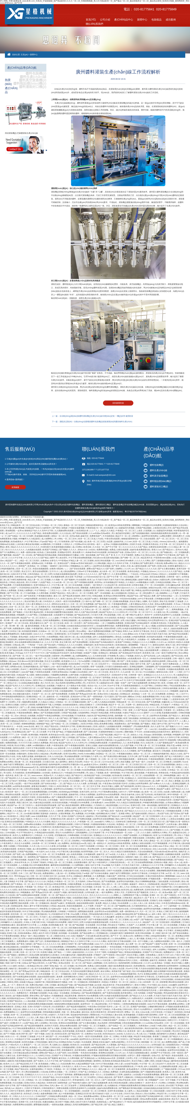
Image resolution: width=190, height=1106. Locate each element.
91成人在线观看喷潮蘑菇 (83, 1009)
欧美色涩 (21, 604)
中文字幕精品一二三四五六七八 (48, 590)
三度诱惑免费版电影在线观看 (133, 1004)
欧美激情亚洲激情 (30, 631)
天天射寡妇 (134, 563)
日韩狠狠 (7, 645)
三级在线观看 (163, 881)
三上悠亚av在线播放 (176, 819)
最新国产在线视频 (95, 1031)
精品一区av (174, 862)
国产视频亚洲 (42, 857)
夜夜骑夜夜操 (157, 618)
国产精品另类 (97, 1104)
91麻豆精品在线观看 (42, 802)
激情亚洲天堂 (164, 805)
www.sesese (37, 775)
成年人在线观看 (151, 1066)
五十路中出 (45, 588)
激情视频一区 (121, 716)
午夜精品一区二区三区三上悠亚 (129, 531)
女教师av (45, 561)
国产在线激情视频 (163, 667)
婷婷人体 (148, 857)
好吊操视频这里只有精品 (114, 582)
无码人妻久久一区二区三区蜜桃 (80, 593)
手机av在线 (42, 1058)
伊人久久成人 (167, 816)
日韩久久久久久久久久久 (23, 1096)
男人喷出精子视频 (107, 680)
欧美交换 (88, 547)
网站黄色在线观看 (13, 794)
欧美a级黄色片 (17, 541)
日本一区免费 (21, 735)
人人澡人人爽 (33, 1017)
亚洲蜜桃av (70, 650)
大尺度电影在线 (146, 1058)
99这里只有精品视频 (100, 713)
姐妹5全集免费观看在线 (140, 550)
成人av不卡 (10, 533)
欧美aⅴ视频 (168, 892)
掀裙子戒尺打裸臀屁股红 (14, 764)
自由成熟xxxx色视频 (165, 718)
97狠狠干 (98, 955)
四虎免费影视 (139, 966)
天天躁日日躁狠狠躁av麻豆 (116, 667)
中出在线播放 (149, 672)
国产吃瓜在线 (177, 656)
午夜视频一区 (50, 563)
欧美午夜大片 (152, 1083)
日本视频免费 (90, 854)
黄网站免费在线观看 (109, 650)
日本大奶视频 (140, 993)
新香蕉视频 (157, 735)
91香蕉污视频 (47, 952)
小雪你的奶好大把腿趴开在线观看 (27, 691)
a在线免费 (132, 658)
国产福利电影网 (127, 786)
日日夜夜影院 (167, 835)
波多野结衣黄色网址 (150, 536)
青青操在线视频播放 (133, 952)
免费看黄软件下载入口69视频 (49, 705)
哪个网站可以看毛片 (135, 615)
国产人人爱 (151, 609)
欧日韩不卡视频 (109, 661)
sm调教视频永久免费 (145, 582)
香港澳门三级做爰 (176, 601)
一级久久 (166, 628)
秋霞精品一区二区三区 (106, 754)
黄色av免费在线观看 (164, 604)
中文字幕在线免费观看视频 (80, 558)
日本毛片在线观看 (114, 1001)
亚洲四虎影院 (6, 977)
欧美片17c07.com (166, 955)
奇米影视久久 (13, 816)
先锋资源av (20, 577)
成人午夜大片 (93, 830)
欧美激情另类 (160, 794)
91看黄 (72, 694)
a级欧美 (10, 1061)
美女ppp (147, 735)
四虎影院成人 (103, 1102)
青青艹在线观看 (97, 667)
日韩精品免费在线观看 (98, 743)
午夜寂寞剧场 (174, 623)
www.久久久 (39, 634)
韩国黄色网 (12, 639)
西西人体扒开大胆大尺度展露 (45, 933)
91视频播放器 (13, 680)
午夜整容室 (72, 911)
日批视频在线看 (46, 615)
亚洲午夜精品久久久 (42, 585)
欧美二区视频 (167, 683)
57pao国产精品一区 (48, 541)
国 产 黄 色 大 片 (113, 555)
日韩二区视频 (65, 830)
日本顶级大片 (40, 677)
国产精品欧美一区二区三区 (141, 1039)
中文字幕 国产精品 (56, 732)
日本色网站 (53, 792)
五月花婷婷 (81, 881)
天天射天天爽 (97, 615)
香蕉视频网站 (82, 832)
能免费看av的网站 (74, 683)
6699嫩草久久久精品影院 (29, 539)
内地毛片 (22, 1017)
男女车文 (101, 1001)
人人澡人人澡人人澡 (139, 903)
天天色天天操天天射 (131, 865)
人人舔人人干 (76, 729)
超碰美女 (90, 816)
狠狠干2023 (73, 922)
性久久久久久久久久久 (15, 550)
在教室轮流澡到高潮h (158, 547)
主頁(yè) (24, 54)
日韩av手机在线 (94, 881)
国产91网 (8, 628)
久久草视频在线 (145, 835)
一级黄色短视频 (57, 1104)
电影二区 (138, 857)
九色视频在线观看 (34, 550)
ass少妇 (154, 729)
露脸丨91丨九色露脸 (22, 1031)
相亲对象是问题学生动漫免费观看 (54, 767)
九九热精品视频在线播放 (29, 683)
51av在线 (98, 1034)
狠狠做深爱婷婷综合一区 (97, 525)
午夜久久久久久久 (41, 819)
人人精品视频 (30, 1001)
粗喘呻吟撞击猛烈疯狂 (28, 639)
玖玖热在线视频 (61, 794)
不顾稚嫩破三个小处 (176, 949)
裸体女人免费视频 (9, 590)
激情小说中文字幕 (93, 865)
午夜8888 (32, 710)
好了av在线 (64, 781)
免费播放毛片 (169, 952)
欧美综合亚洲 (125, 585)
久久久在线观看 (74, 748)
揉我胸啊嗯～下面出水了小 (140, 645)
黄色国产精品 (49, 1077)
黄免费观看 (10, 531)
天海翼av (183, 925)
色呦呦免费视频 (73, 609)
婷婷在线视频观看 (34, 838)
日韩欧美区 (128, 898)
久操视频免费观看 (142, 618)
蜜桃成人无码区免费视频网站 (47, 620)
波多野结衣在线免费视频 (134, 767)
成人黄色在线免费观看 (108, 928)
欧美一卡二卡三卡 (54, 868)
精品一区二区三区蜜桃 (119, 919)
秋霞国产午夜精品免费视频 (48, 716)
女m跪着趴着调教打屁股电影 (36, 813)
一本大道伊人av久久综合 (103, 688)
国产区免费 (144, 756)
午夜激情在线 (13, 751)
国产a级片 (4, 1023)
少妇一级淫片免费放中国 (166, 653)
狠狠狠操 (171, 1058)
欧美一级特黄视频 (112, 773)
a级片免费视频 (78, 647)
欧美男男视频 (87, 852)
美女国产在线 (163, 813)
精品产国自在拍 (52, 726)
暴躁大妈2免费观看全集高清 (109, 827)
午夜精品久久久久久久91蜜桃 (70, 645)
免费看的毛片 (27, 835)
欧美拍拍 (179, 1012)
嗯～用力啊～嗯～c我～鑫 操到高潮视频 (17, 620)
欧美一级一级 (66, 925)
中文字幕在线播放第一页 (116, 832)
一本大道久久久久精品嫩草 (103, 917)
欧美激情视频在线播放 (61, 547)
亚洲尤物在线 (121, 645)
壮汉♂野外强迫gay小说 (19, 876)
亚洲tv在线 (162, 566)
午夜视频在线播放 (45, 596)
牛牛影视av (63, 561)
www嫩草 (173, 985)
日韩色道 (38, 835)
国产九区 (39, 941)
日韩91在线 (84, 857)
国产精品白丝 (114, 816)
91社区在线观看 (63, 1077)
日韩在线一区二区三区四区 (52, 860)
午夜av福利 (29, 949)
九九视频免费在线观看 (64, 531)
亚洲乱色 (135, 887)
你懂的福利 (89, 645)
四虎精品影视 (154, 884)
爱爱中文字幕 (32, 1091)
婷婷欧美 (163, 960)
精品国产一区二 (12, 561)
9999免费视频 (170, 775)
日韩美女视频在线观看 (150, 1069)
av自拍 (92, 550)
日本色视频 (106, 775)
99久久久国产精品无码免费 (86, 612)
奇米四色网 (67, 1001)
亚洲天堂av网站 (70, 754)
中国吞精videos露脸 (162, 558)
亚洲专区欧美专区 (153, 890)
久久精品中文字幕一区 (178, 1094)
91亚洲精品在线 (154, 688)
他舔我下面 (40, 982)
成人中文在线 (38, 884)
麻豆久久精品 (91, 968)
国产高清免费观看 (80, 642)
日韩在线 (88, 688)
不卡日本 (138, 732)
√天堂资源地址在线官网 (28, 588)
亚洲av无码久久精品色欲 (108, 694)
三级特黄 (60, 811)
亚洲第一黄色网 (83, 1047)
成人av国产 (135, 919)
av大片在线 (145, 887)
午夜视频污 (163, 680)
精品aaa (29, 577)
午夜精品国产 (160, 824)
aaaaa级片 (99, 822)
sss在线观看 (126, 816)
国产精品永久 (168, 550)
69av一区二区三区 (180, 582)
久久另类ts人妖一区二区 (91, 609)
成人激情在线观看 (139, 566)
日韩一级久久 (177, 941)
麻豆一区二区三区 (30, 737)
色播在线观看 (26, 634)
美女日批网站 (150, 1094)
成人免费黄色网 (137, 890)
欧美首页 (66, 958)
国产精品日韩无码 (42, 577)
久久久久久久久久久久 (132, 922)
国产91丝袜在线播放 (100, 873)
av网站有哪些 (166, 536)
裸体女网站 (35, 996)
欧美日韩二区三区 (46, 1009)
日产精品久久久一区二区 (138, 716)
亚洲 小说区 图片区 (49, 781)
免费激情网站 (48, 873)
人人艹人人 (95, 531)
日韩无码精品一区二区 (37, 574)
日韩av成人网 (19, 645)
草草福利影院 (78, 1080)
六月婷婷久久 (99, 805)
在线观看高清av (173, 1045)
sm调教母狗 (45, 544)
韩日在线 (31, 609)
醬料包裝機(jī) (36, 73)
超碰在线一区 (53, 696)
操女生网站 (106, 971)
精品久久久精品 (108, 531)
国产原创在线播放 (181, 933)
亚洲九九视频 (91, 745)
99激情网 (43, 735)
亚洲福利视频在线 (31, 667)
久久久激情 (146, 832)
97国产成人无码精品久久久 (90, 1072)
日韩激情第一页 (45, 740)
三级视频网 (149, 667)
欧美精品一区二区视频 (37, 566)
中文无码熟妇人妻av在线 (112, 1015)
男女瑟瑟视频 (110, 615)
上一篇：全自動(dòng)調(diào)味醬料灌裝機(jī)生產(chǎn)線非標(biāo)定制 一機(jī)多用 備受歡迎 (92, 416)
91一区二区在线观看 (105, 528)
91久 (143, 743)
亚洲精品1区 (125, 694)
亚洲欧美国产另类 (131, 871)
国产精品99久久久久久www (17, 778)
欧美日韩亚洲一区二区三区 (68, 786)
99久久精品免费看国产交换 (83, 1064)
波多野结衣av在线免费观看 (108, 794)
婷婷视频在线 (41, 756)
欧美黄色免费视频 (37, 868)
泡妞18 (90, 716)
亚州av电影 (75, 536)
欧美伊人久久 (54, 599)
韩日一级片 (162, 778)
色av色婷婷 (60, 683)
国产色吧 (152, 566)
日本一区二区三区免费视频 (82, 604)
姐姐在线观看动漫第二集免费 (89, 903)
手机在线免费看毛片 (137, 930)
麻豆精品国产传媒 (58, 778)
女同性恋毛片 (105, 675)
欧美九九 (139, 656)
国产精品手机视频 (131, 800)
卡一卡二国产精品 (101, 811)
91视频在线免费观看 (176, 669)
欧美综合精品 (134, 571)
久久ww (128, 541)
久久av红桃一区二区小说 (63, 582)
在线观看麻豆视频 (80, 898)
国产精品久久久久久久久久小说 (65, 707)
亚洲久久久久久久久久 (88, 574)
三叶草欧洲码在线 (175, 631)
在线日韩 (150, 743)
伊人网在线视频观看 (30, 1072)
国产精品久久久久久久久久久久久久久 (72, 895)
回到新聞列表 (118, 403)
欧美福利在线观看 (155, 637)
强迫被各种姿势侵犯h (74, 680)
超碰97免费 (143, 580)
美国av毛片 (49, 775)
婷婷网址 (136, 536)
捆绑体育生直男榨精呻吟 (10, 898)
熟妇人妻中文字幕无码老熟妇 (36, 906)
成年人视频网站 (123, 647)
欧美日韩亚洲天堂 (99, 1012)
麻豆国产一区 (52, 1036)
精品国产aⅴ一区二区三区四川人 (34, 618)
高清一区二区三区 (24, 569)
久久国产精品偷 (44, 688)
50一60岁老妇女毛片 (125, 729)
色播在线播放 (48, 1102)
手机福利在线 (34, 781)
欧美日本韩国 (87, 724)
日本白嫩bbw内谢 (173, 585)
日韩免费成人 (152, 955)
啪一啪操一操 (26, 919)
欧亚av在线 (182, 1001)
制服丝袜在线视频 (17, 658)
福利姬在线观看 (156, 710)
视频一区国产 (121, 683)
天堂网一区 (131, 705)
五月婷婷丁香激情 (38, 862)
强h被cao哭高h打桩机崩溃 (82, 563)
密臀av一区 (130, 1012)
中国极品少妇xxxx (148, 571)
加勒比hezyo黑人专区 (158, 588)
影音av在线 (183, 1096)
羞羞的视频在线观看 (131, 669)
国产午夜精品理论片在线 (27, 1085)
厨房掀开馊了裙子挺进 (121, 971)
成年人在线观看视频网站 (103, 637)
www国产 (4, 800)
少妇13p (20, 740)
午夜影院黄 (65, 696)
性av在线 (34, 830)
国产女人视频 (87, 781)
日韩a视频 (166, 751)
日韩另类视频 (102, 705)
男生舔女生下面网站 (117, 925)
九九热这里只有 (111, 585)
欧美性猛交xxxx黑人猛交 (178, 588)
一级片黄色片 (97, 585)
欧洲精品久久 (131, 778)
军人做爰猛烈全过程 (105, 683)
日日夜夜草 (49, 841)
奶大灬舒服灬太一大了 (158, 906)
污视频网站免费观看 (115, 623)
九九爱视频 (105, 830)
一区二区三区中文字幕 (91, 786)
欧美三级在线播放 (131, 718)
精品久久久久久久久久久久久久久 (25, 547)
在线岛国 (15, 767)
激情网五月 (16, 797)
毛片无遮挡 (154, 601)
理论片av (67, 879)
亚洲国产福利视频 (138, 1007)
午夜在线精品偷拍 (158, 1020)
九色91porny (5, 732)
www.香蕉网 (110, 802)
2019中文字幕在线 (39, 729)
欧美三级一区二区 (23, 775)
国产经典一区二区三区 (13, 596)
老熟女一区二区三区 (60, 536)
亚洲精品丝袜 (137, 963)
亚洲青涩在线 (57, 871)
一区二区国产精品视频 (77, 721)
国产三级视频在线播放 (161, 561)
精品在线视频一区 (144, 1091)
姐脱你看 (62, 748)
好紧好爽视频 (19, 528)
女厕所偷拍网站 (37, 1069)
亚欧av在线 (172, 661)
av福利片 (57, 1001)
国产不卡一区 (116, 936)
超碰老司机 (119, 541)
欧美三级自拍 (67, 599)
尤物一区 (66, 1012)
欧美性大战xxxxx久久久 (124, 588)
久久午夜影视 (45, 1091)
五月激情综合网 (162, 977)
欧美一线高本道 (7, 775)
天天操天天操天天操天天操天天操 (109, 580)
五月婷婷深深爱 (100, 656)
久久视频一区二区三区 (48, 830)
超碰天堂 (85, 536)
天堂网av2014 (80, 544)
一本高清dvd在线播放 (127, 599)
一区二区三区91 (70, 539)
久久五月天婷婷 (24, 990)
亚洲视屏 (121, 1058)
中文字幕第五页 (154, 628)
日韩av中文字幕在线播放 (88, 571)
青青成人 (73, 857)
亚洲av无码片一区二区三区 (136, 552)
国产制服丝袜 (106, 1066)
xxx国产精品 (28, 1023)
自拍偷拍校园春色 (70, 705)
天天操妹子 (166, 705)
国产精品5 (87, 963)
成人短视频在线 (85, 620)
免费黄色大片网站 (160, 832)
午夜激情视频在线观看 (173, 637)
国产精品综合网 (96, 628)
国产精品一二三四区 (63, 952)
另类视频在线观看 (174, 811)
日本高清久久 (49, 601)
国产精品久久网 (29, 1050)
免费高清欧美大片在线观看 (101, 588)
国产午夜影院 (170, 895)
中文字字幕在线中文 (25, 832)
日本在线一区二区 (101, 887)
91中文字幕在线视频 (31, 911)
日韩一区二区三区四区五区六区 (133, 764)
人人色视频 (23, 865)
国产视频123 (171, 822)
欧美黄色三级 (149, 653)
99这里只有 (162, 1094)
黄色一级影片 (94, 1066)
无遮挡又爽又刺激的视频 (50, 958)
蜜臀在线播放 (86, 805)
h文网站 (162, 1083)
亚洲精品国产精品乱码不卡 (11, 599)
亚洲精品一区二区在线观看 (20, 960)
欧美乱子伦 (5, 525)
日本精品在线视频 (163, 582)
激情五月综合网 (75, 762)
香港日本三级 (50, 628)
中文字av (47, 650)
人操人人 (132, 938)
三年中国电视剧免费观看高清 (12, 696)
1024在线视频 (67, 716)
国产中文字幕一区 (113, 547)
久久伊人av (129, 569)
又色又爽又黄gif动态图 (34, 612)
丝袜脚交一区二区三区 (109, 764)
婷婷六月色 (86, 596)
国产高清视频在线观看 (50, 713)
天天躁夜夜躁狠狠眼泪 (22, 585)
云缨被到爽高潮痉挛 (156, 1007)
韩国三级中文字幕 (138, 664)
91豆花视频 (129, 577)
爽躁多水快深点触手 (101, 1042)
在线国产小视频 (90, 653)
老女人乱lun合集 (141, 691)
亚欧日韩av (44, 1085)
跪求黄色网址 (127, 993)
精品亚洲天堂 (147, 558)
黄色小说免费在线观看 (129, 849)
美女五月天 (26, 571)
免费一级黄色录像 (28, 552)
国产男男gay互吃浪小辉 (86, 694)
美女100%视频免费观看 (39, 865)
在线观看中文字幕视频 (178, 574)
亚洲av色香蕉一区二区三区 (143, 647)
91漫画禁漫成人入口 (89, 675)
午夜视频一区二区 (86, 822)
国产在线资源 (30, 596)
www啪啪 (176, 667)
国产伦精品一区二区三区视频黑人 (65, 724)
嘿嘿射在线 (95, 1015)
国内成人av (35, 827)
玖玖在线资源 (110, 618)
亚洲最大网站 (125, 813)
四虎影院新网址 (43, 871)
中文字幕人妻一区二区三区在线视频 (67, 585)
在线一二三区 (134, 832)
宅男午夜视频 (134, 792)
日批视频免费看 (66, 691)
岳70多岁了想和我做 (102, 677)
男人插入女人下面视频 (146, 1034)
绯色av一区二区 (45, 887)
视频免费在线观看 (30, 702)
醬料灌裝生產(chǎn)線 (158, 89)
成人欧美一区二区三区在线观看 (113, 571)
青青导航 (122, 876)
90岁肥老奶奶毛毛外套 (93, 979)
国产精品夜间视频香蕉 (92, 993)
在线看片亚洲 (32, 658)
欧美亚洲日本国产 (80, 919)
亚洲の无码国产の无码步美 (73, 816)
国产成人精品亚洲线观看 (68, 805)
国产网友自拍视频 (19, 860)
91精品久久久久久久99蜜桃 (144, 642)
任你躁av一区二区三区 (48, 631)
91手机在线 (87, 1020)
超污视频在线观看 (99, 947)
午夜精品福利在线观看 (179, 773)
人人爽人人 (184, 721)
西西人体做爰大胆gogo (24, 982)
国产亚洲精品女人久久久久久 (77, 710)
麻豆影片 (156, 751)
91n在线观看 (123, 903)
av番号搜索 (74, 675)
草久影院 (7, 773)
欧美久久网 (62, 1017)
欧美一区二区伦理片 (74, 623)
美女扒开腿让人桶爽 (138, 601)
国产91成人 (78, 599)
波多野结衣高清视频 (102, 566)
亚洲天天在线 (136, 544)
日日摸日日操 (49, 762)
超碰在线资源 (78, 952)
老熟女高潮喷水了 (87, 705)
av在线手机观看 (157, 756)
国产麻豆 (56, 740)
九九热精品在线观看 (106, 702)
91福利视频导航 (50, 669)
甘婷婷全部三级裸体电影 (126, 822)
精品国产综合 (133, 596)
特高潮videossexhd (91, 669)
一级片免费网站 (107, 892)
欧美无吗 (125, 890)
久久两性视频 (43, 593)
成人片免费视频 (98, 710)
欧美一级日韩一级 (140, 1080)
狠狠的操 (15, 928)
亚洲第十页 (90, 1099)
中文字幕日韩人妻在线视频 (80, 618)
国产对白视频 (77, 541)
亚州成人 (164, 898)
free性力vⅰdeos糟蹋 (86, 754)
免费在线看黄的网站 (144, 797)
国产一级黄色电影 (95, 696)
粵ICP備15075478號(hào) (135, 511)
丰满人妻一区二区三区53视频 (53, 626)
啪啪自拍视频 (48, 988)
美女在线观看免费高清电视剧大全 (29, 642)
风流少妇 (17, 1009)
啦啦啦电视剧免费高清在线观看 (164, 533)
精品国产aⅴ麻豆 (91, 599)
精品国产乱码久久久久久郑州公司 (113, 612)
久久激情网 (141, 925)
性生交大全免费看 (158, 631)
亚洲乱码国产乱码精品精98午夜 (84, 607)
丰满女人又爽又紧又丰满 (167, 911)
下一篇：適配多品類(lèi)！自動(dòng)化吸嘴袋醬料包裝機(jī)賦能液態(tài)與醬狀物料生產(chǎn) (92, 422)
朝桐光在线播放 (42, 675)
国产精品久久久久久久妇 (146, 569)
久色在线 (44, 1072)
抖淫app (19, 653)
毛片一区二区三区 (148, 911)
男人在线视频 (172, 612)
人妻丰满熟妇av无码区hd (16, 721)
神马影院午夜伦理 (115, 1012)
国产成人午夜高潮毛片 (127, 639)
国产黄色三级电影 (60, 528)
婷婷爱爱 (164, 982)
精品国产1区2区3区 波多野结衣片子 (37, 794)
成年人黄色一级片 (159, 914)
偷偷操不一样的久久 (138, 884)
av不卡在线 (174, 680)
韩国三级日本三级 (67, 637)
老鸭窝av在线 (38, 563)
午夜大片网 (180, 955)
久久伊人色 (154, 552)
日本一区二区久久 (42, 664)
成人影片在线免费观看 (41, 968)
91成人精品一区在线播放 (171, 696)
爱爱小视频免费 (175, 968)
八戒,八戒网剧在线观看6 (159, 941)
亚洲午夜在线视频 (116, 1091)
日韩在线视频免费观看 (131, 1023)
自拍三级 (50, 1034)
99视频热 (48, 949)
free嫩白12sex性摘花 (79, 672)
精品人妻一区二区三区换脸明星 (112, 1069)
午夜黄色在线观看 (43, 672)
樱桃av (131, 696)
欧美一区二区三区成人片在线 (90, 539)
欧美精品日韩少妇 (105, 770)
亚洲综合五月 (57, 773)
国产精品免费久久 (44, 609)
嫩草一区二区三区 (172, 618)
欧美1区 (171, 642)
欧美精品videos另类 (107, 1058)
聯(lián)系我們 (94, 24)
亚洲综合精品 (56, 1031)
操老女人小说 (137, 735)
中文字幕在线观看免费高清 (112, 857)
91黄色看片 (46, 547)
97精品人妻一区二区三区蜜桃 (81, 561)
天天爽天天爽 (137, 841)
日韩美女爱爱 (175, 808)
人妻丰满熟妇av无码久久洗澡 (141, 604)
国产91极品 (117, 631)
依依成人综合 (118, 677)
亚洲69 (171, 566)
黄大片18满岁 (32, 582)
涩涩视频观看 (58, 650)
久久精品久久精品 (46, 702)
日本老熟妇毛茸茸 (164, 800)
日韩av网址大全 (65, 628)
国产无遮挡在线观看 (111, 993)
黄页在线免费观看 (40, 571)
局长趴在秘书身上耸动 (130, 794)
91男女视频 (42, 1028)
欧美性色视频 (28, 1042)
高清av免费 (34, 955)
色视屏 (87, 585)
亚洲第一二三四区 (80, 628)
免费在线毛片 (73, 677)
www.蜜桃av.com (130, 634)
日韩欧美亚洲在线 (136, 607)
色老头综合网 (145, 781)
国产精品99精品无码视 (104, 716)
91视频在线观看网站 (120, 544)
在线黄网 (67, 751)
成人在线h (153, 846)
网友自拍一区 (32, 974)
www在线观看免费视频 (21, 718)
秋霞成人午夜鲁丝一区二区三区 (61, 881)
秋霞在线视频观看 (41, 569)
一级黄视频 (144, 960)
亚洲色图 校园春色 (11, 1066)
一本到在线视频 (115, 947)
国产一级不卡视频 (74, 979)
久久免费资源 (15, 737)
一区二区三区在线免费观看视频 (33, 792)
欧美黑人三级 (169, 1072)
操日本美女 (64, 566)
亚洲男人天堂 (15, 702)
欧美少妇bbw (26, 680)
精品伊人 (20, 1088)
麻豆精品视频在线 (11, 947)
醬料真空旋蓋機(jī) (32, 80)
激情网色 (31, 857)
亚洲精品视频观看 (69, 620)
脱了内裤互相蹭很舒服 (17, 580)
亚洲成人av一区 (135, 593)
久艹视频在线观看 (156, 854)
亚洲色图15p (5, 1028)
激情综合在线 (162, 672)
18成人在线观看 (113, 590)
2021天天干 (173, 721)
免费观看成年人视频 (22, 628)
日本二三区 (24, 873)
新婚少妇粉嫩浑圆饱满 (41, 707)
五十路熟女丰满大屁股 (76, 686)
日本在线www (146, 849)
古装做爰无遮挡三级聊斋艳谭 (121, 933)
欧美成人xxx (51, 748)
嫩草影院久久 (181, 566)
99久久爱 (119, 1064)
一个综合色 (134, 574)
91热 (19, 756)
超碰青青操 (93, 1050)
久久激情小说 (159, 612)
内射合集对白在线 (71, 871)
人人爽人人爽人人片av (24, 841)
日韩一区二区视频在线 (40, 903)
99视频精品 (75, 566)
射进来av (120, 917)
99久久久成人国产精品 (58, 718)
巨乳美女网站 (55, 857)
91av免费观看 (92, 996)
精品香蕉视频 (152, 740)
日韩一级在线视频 (88, 555)
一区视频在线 (65, 974)
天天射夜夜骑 (64, 541)
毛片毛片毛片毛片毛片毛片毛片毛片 (125, 949)
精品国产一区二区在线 (22, 555)
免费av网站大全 (171, 563)
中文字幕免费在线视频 (9, 936)
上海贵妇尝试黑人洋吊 (162, 528)
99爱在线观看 (139, 838)
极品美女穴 (139, 898)
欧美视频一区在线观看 (69, 933)
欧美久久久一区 (12, 1036)
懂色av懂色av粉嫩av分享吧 (99, 721)
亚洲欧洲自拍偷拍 (84, 726)
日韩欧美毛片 (13, 707)
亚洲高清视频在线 (179, 751)
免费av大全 (139, 555)
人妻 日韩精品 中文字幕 (13, 881)
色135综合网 (81, 966)
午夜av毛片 (14, 1045)
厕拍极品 (39, 1020)
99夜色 (138, 590)
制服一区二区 (173, 647)
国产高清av (81, 737)
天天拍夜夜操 (109, 536)
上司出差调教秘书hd (175, 917)
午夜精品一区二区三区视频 (65, 1069)
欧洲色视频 (54, 925)
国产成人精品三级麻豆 (23, 819)
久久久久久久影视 (48, 846)
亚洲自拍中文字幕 (120, 675)
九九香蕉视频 (47, 789)
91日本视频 (90, 813)
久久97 (6, 710)
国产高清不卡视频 (160, 699)
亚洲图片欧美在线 (63, 1009)
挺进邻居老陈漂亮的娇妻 (46, 805)
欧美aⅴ (26, 729)
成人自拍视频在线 (119, 593)
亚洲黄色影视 (60, 634)
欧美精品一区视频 (119, 607)
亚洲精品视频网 (136, 667)
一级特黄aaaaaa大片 (171, 879)
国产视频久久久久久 (68, 550)
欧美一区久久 (143, 658)
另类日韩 (97, 1020)
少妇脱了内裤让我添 (158, 1026)
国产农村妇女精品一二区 (167, 596)
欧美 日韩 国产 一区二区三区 (42, 979)
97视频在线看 (155, 879)
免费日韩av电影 (37, 985)
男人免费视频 (78, 813)
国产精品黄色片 (116, 1102)
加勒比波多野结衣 (40, 718)
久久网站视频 (100, 563)
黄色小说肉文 (178, 561)
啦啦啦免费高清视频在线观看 (77, 917)
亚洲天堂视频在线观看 (81, 751)
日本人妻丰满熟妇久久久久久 (38, 604)
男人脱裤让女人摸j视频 (59, 1045)
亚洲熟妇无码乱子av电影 (79, 873)
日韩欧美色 (96, 661)
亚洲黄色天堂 (45, 607)
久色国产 (13, 588)
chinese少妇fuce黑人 (168, 541)
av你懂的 (179, 838)
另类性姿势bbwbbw (60, 672)
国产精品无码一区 (103, 604)
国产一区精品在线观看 (115, 988)
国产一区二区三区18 (165, 539)
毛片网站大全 (159, 811)
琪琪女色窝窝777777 (33, 650)
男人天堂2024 (183, 857)
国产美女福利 (50, 645)
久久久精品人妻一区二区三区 (25, 811)
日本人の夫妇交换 (55, 756)
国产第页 (116, 566)
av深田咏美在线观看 (165, 626)
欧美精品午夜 (154, 683)
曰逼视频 (148, 531)
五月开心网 (133, 756)
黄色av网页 (88, 990)
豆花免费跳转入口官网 (113, 1074)
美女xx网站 (81, 631)
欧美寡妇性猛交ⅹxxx (61, 827)
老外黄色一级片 (94, 544)
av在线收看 (86, 1045)
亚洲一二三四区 (142, 577)
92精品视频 (98, 596)
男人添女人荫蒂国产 (40, 1031)
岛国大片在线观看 (8, 802)
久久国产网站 (32, 615)
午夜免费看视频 (88, 841)
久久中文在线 (117, 1094)
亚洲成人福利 (71, 808)
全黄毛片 (53, 561)
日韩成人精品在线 (17, 582)
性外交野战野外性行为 (158, 620)
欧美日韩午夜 (22, 1034)
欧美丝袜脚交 (75, 664)
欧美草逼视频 (134, 743)
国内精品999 (127, 914)
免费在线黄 (176, 792)
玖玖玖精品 (166, 590)
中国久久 (52, 786)
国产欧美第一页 (89, 958)
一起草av (20, 531)
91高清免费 (175, 881)
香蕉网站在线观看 (91, 900)
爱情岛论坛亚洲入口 (61, 604)
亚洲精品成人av (22, 979)
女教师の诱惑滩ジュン (59, 569)
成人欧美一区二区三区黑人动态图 (98, 541)
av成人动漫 (177, 558)
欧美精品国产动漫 (116, 552)
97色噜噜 (111, 656)
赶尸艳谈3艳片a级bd (78, 1083)
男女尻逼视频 (101, 816)
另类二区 (121, 615)
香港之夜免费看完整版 (104, 724)
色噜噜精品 (85, 871)
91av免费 (118, 800)
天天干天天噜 (183, 895)
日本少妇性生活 (110, 963)
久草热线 (84, 914)
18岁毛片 (78, 900)
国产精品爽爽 (6, 585)
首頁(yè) (91, 19)
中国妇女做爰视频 (77, 528)
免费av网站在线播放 (160, 639)
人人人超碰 (54, 618)
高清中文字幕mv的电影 (25, 871)
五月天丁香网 (95, 898)
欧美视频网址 (133, 1017)
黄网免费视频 (178, 609)
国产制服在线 (166, 552)
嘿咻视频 (85, 588)
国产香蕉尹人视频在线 (123, 1077)
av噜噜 (12, 740)
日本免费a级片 (13, 672)
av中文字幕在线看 (146, 599)
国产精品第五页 (79, 830)
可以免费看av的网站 (83, 691)
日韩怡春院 (160, 928)
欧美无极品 (10, 653)
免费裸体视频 (102, 550)
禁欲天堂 (163, 601)
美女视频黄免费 (58, 577)
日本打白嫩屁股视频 (109, 849)
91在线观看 (81, 580)
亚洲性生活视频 (12, 705)
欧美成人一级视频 (138, 688)
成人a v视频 (150, 626)
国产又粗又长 (58, 808)
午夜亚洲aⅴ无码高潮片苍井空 (115, 783)
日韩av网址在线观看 (170, 890)
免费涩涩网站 (45, 639)
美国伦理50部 (110, 628)
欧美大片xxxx (81, 1066)
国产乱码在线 (150, 656)
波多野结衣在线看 (170, 677)
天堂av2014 (5, 767)
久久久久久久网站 (143, 561)
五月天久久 (54, 571)
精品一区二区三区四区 (30, 561)
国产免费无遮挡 (147, 563)
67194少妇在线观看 (135, 876)
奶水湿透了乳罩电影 (74, 577)
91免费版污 (177, 841)
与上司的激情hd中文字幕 (59, 914)
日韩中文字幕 (169, 1102)
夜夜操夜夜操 (121, 658)
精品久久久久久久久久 (146, 707)
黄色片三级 (170, 645)
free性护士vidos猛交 (122, 737)
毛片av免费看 (84, 661)
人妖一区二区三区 (122, 1007)
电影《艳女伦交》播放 (124, 797)
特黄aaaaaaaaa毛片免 (29, 767)
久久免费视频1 (77, 865)
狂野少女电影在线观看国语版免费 (62, 574)
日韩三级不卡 (131, 917)
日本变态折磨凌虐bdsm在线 (174, 903)
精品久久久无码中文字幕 (118, 563)
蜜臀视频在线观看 (65, 824)
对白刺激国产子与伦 (68, 1036)
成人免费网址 (47, 539)
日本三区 (17, 938)
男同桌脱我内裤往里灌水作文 (101, 914)
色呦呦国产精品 (43, 724)
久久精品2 (130, 582)
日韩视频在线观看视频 (54, 680)
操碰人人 (13, 879)
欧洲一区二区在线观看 (21, 1015)
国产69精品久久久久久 (88, 1069)
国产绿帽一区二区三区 (130, 558)
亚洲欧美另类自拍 (151, 544)
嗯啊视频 (136, 525)
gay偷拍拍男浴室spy (48, 1099)
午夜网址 (49, 634)
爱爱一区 (44, 1039)
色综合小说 (92, 686)
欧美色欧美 (117, 775)
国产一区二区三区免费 (48, 658)
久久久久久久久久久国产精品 (29, 533)
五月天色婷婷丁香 (75, 634)
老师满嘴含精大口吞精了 (107, 813)
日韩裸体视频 (109, 729)
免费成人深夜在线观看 (119, 550)
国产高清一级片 (139, 762)
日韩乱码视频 (45, 808)
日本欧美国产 (41, 1096)
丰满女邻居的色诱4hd (154, 876)
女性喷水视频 (138, 585)
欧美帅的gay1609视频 (123, 770)
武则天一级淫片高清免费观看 (68, 601)
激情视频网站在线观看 (109, 620)
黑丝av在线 (150, 555)
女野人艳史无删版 (128, 620)
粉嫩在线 (166, 702)
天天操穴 (43, 917)
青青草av (63, 658)
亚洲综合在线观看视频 (14, 822)
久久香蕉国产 (26, 1045)
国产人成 (150, 664)
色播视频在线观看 (60, 688)
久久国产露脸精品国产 (164, 743)
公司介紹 (105, 19)
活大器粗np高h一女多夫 (58, 729)
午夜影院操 (90, 528)
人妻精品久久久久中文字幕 (171, 650)
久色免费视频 (52, 637)
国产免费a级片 (9, 677)
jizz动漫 (62, 876)
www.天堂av (163, 846)
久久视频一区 (58, 580)
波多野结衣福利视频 (151, 590)
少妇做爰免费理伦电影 (105, 626)
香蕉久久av (157, 550)
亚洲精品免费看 (182, 930)
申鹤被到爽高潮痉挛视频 (153, 802)
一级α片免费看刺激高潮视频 (99, 631)
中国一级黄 (128, 710)
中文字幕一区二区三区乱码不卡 (173, 544)
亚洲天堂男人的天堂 (88, 792)
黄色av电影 (24, 637)
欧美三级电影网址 (104, 909)
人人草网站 (184, 664)
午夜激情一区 (169, 710)
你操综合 (54, 813)
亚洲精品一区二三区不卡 (177, 694)
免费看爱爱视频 (123, 626)
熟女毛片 (176, 1099)
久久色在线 (10, 895)
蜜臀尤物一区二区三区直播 (172, 1074)
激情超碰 (113, 653)
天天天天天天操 (25, 743)
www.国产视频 (28, 672)
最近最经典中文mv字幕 (27, 925)
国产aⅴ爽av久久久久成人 (160, 783)
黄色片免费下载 (127, 590)
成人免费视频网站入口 (82, 656)
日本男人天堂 (131, 721)
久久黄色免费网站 (120, 574)
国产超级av (46, 996)
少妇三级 (169, 928)
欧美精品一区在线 (125, 618)
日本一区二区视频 (166, 938)
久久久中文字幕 (16, 558)
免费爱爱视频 (11, 743)
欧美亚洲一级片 (12, 792)
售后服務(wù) (20, 449)
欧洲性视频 (33, 735)
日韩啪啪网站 (23, 830)
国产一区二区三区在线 (54, 623)
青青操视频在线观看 (52, 1012)
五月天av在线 (108, 762)
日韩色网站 (151, 838)
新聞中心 (142, 19)
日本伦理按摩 (160, 919)
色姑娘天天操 (34, 860)
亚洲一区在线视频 (8, 754)
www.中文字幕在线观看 (158, 1004)
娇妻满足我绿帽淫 (39, 786)
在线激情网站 (84, 713)
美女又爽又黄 (66, 642)
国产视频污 (45, 667)
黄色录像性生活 (37, 623)
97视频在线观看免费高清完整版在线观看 (105, 767)
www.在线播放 (106, 900)
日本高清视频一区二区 (174, 1047)
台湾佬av (169, 802)
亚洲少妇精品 (132, 661)
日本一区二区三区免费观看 (121, 691)
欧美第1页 (75, 1045)
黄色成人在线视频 (123, 637)
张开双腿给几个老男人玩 (92, 756)
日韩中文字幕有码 (33, 1088)
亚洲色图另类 (25, 647)
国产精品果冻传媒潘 (71, 596)
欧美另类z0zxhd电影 (147, 778)
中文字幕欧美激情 (181, 900)
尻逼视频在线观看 (42, 536)
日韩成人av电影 (108, 647)
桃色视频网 (68, 868)
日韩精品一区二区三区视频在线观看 (71, 702)
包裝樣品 (156, 19)
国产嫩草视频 (6, 555)
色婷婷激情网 (124, 963)
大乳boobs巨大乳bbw (149, 574)
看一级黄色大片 (100, 843)
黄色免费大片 (179, 536)
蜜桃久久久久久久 (30, 1009)
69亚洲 (96, 620)
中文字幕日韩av (32, 541)
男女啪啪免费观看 (142, 726)
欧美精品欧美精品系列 (121, 1061)
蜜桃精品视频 (131, 580)
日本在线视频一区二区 (48, 974)
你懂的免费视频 (75, 884)
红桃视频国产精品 (115, 952)
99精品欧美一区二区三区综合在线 (25, 525)
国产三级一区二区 (101, 691)
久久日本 (103, 686)
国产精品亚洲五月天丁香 (27, 1064)
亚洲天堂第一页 (183, 569)
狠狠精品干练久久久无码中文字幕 (39, 531)
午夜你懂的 (95, 857)
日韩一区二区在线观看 (72, 590)
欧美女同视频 (76, 653)
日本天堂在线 (157, 1012)
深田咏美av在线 (73, 588)
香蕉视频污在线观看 (108, 599)
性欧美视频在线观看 (60, 607)
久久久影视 (156, 713)
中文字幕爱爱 (128, 555)
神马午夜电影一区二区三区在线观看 (31, 770)
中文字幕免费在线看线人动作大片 (112, 792)
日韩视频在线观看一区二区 (166, 599)
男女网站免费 (43, 710)
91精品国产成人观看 (26, 675)
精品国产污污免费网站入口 (119, 998)
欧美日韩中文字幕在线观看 (119, 941)
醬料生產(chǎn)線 (33, 77)
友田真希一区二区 (151, 982)
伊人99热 (58, 539)
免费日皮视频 (28, 756)
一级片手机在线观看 (42, 656)
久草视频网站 (163, 786)
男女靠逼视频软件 (147, 800)
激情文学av (38, 680)
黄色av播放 (76, 1012)
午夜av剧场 (116, 1009)
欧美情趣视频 (130, 1015)
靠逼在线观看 (36, 762)
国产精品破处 (147, 669)
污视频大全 (61, 686)
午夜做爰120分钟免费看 (151, 525)
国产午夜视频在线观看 (21, 563)
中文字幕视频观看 (119, 830)
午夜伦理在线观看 (112, 539)
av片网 (3, 966)
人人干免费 (174, 593)
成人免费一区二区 (160, 781)
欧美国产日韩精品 (50, 550)
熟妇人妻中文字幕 (123, 819)
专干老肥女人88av (169, 868)
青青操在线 (164, 773)
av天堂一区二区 (173, 873)
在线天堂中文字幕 (174, 1091)
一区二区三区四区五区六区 (24, 688)
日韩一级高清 (177, 1053)
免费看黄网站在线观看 (94, 658)
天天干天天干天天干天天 (34, 653)
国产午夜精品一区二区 (21, 884)
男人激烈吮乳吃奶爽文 (121, 533)
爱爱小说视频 (9, 846)
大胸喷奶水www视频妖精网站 (174, 909)
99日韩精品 (142, 620)
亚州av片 (179, 550)
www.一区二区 (54, 770)
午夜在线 (159, 563)
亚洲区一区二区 (79, 879)
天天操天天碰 (6, 528)
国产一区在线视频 (102, 593)
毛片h (28, 930)
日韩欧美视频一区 (19, 857)
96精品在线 (155, 705)
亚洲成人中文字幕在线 (128, 1020)
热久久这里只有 (158, 726)
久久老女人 (33, 721)
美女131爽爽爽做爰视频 (145, 881)
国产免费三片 (105, 574)
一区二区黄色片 (71, 1072)
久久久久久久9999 (19, 710)
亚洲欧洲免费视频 (121, 601)
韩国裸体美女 (121, 724)
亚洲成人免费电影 (25, 590)
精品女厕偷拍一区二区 (134, 677)
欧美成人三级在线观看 (47, 552)
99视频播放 (26, 892)
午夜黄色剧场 (58, 745)
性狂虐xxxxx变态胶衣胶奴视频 (106, 558)
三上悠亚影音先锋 (177, 699)
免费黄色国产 (96, 536)
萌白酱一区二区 (22, 762)
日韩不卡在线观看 (177, 639)
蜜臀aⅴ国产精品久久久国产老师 (100, 569)
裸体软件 (82, 996)
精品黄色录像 (71, 996)
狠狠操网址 (53, 647)
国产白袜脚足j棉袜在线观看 (28, 895)
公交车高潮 (19, 988)
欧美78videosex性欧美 (104, 645)
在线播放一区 (144, 639)
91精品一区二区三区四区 (26, 699)
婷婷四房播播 (92, 928)
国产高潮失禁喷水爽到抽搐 (115, 756)
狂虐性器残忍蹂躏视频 (129, 1072)
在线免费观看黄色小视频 (60, 898)
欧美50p (99, 582)
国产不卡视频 (9, 1034)
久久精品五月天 (65, 1080)
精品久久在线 (177, 754)
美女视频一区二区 (14, 729)
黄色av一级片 (27, 936)
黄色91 (22, 900)
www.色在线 (29, 726)
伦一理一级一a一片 (78, 767)
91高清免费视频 (89, 770)
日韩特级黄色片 (49, 1088)
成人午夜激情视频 (66, 1094)
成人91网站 (77, 547)
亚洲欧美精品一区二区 (36, 696)
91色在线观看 (84, 947)
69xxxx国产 (121, 955)
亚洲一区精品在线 (80, 974)
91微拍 (3, 933)
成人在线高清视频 (84, 637)
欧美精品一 (137, 694)
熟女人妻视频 (175, 781)
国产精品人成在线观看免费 (147, 650)
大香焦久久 (68, 544)
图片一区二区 (32, 607)
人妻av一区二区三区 (107, 707)
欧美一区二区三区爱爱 (10, 571)
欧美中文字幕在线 (142, 631)
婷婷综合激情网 (159, 661)
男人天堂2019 (89, 683)
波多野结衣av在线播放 (63, 789)
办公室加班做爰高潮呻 (19, 827)
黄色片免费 (25, 816)
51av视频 (106, 865)
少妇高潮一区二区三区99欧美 (159, 762)
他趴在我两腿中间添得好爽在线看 (168, 971)
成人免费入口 (105, 607)
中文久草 (41, 1036)
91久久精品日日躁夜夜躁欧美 (129, 802)
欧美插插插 (44, 1064)
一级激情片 (53, 566)
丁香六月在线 (32, 808)
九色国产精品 (45, 582)
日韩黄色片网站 (161, 686)
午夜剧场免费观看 (24, 713)
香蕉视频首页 (90, 827)
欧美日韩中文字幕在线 (145, 977)
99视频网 (21, 615)
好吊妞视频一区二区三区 (67, 846)
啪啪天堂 (183, 852)
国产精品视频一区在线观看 (84, 925)
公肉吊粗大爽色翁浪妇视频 (27, 544)
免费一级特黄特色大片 (129, 911)
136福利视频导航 (7, 569)
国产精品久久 (175, 716)
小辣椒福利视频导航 (161, 754)
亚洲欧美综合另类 (58, 819)
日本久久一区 (156, 892)
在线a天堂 (110, 1047)
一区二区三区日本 (73, 860)
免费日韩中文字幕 (85, 808)
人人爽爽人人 (116, 895)
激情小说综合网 (12, 618)
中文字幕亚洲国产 (179, 797)
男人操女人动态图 (67, 631)
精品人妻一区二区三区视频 (39, 580)
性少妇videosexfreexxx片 (27, 909)
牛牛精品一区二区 (49, 525)
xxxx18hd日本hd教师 (125, 561)
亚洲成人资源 (21, 1007)
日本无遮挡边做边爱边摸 (178, 849)
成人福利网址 (62, 762)
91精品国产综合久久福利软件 (38, 528)
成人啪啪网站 (162, 593)
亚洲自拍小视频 (24, 849)
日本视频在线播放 (102, 860)
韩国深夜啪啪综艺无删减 (68, 555)
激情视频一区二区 (162, 1039)
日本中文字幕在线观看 (136, 680)
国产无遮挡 (39, 1061)
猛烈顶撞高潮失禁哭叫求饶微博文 (147, 1102)
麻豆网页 (24, 928)
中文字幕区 (169, 930)
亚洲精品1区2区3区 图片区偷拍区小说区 (92, 1094)
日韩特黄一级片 (174, 577)
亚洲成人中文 (152, 938)
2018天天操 (8, 988)
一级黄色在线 (142, 759)
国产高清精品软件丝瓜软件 (58, 653)
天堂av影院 (109, 797)
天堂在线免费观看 (145, 852)
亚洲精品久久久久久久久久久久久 (158, 675)
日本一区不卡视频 (140, 941)
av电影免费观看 (31, 599)
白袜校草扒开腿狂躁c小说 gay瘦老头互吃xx (113, 740)
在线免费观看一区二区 (153, 775)
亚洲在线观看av (89, 748)
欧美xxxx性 (129, 936)
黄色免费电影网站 (146, 748)
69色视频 (148, 830)
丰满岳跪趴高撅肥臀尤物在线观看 (59, 612)
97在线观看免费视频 (151, 1074)
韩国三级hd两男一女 (167, 1001)
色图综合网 (165, 580)
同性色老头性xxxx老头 (92, 729)
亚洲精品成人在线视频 (45, 686)
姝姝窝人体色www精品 (23, 664)
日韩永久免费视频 (41, 743)
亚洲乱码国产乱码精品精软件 (137, 623)
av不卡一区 (60, 979)
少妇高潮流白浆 (82, 531)
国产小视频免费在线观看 (62, 797)
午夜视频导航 (38, 628)
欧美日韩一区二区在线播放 (155, 1050)
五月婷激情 (44, 737)
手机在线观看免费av (178, 686)
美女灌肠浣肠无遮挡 (22, 694)
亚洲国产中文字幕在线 (166, 555)
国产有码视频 (134, 724)
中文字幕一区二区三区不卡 (141, 612)
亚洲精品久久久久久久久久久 (109, 634)
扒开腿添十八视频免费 (137, 854)
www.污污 (99, 944)
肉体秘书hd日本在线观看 (96, 552)
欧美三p (90, 580)
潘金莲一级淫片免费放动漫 (167, 664)
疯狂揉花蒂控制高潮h (134, 1028)
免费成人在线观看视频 (77, 930)
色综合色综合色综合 (126, 707)
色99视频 (167, 735)
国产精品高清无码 (82, 615)
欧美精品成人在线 (148, 718)
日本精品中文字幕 (157, 873)
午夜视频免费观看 (120, 604)
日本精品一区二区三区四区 (87, 650)
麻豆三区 (58, 596)
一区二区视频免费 (181, 552)
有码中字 (149, 615)
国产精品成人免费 (148, 596)
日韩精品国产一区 (118, 699)
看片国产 (121, 661)
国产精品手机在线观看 (178, 634)
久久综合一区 (99, 547)
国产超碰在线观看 (139, 813)
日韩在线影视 (128, 827)
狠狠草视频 (104, 1050)
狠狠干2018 (161, 647)
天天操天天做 (159, 767)
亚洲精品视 (71, 903)
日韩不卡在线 (18, 1074)
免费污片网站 (165, 988)
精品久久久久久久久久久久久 (64, 822)
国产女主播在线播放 (167, 569)
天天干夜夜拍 (114, 1004)
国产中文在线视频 (58, 721)
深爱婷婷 (56, 656)
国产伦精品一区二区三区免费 (20, 536)
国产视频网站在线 (123, 906)
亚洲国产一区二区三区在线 (17, 623)
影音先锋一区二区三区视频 (22, 914)
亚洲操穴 (154, 900)
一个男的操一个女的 (34, 645)
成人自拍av (154, 580)
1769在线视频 (22, 846)
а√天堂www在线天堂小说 (95, 577)
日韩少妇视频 (59, 949)
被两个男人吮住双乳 (59, 558)
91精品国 (109, 658)
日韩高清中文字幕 (51, 691)
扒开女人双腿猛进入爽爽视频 (79, 876)
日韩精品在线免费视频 (136, 1047)
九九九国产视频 (127, 745)
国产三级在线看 (91, 732)
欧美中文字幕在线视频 (115, 781)
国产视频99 (70, 580)
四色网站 (61, 669)
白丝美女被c (172, 824)
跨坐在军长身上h (22, 862)
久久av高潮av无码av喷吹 (100, 533)
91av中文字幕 (114, 686)
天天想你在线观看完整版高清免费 (153, 968)
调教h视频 (129, 732)
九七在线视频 (141, 588)
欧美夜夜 (106, 1061)
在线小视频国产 (165, 900)
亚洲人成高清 (99, 726)
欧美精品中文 (59, 609)
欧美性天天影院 (29, 797)
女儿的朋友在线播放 (91, 884)
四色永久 (163, 574)
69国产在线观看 (131, 835)
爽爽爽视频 (170, 876)
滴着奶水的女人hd (108, 639)
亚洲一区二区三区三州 (15, 930)
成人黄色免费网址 (68, 571)
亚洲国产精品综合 (57, 593)
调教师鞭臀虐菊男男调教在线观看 (171, 871)
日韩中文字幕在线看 (29, 1099)
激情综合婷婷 (159, 645)
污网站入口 (110, 822)
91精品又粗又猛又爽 (89, 707)
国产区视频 (175, 830)
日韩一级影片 (179, 658)
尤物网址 (119, 569)
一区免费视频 (19, 808)
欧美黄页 (43, 599)
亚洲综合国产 (63, 563)
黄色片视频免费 (124, 838)
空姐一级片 (121, 1017)
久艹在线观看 (160, 669)
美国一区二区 (88, 740)
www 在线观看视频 (39, 816)
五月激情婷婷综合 (140, 906)
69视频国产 (128, 726)
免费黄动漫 (103, 968)
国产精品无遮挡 (91, 680)
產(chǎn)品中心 (123, 19)
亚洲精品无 (103, 653)
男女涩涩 (176, 1031)
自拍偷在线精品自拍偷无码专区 (80, 626)
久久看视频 (112, 1045)
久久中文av (124, 805)
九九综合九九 (129, 1034)
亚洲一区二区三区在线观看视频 (161, 764)
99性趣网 (162, 607)
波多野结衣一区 (137, 626)
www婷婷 (74, 1039)
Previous (46, 150)
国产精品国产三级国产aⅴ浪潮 (155, 944)
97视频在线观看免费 (74, 732)
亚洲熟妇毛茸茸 (65, 552)
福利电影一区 (86, 677)
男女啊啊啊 (66, 656)
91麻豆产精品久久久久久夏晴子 (136, 713)
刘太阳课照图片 (49, 824)
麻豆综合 (86, 1012)
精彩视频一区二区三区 (151, 1042)
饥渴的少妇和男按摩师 (139, 783)
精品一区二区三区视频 (71, 770)
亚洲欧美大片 (16, 1023)
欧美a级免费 (181, 743)
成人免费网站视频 (127, 650)
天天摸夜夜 (57, 544)
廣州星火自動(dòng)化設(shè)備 (64, 387)
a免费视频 (97, 963)
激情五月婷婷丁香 (69, 944)
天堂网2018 (46, 827)
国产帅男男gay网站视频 (149, 868)
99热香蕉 (43, 909)
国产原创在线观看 (80, 533)
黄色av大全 (83, 550)
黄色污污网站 (140, 985)
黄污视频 (141, 938)
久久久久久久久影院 (9, 890)
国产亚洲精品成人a (142, 914)
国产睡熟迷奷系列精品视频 (45, 555)
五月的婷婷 (184, 596)
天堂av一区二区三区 (92, 762)
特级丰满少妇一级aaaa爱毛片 (111, 1028)
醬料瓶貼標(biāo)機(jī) (29, 83)
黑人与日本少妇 (48, 683)
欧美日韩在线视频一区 (105, 561)
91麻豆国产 (112, 876)
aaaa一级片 (160, 917)
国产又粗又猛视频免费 (138, 683)
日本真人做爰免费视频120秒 (147, 696)
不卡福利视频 (30, 593)
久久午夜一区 (21, 609)
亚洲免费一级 (82, 759)
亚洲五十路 (12, 933)
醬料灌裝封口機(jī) (32, 87)
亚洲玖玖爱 (135, 805)
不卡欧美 (64, 618)
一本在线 (19, 726)
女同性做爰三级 (95, 783)
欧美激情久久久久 (69, 661)
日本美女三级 (15, 631)
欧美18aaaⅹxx (109, 1034)
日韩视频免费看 (130, 748)
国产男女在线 (41, 800)
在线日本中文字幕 (19, 574)
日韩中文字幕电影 (28, 751)
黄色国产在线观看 (74, 669)
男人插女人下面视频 (9, 637)
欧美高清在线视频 (60, 802)
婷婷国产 (23, 566)
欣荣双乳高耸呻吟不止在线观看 (167, 615)
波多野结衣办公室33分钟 (145, 770)
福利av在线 (86, 699)
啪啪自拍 (121, 879)
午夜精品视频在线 (86, 998)
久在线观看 (112, 879)
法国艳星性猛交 (55, 879)
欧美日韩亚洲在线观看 (80, 838)
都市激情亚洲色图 (76, 892)
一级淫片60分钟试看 (67, 800)
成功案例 (171, 19)
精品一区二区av (12, 716)
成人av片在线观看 (81, 667)
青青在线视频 (116, 713)
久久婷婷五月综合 (43, 1055)
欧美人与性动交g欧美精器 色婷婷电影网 (43, 764)
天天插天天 (183, 1020)
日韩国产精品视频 (143, 528)
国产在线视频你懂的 (141, 533)
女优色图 (46, 773)
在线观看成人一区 (59, 1091)
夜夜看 (32, 705)
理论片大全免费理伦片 (47, 699)
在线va (25, 963)
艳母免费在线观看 (50, 533)
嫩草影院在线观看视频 (60, 865)
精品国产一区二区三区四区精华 (146, 816)
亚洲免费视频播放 (33, 773)
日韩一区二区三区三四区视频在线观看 (118, 759)
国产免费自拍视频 (84, 819)
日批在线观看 (150, 539)
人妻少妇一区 (61, 873)
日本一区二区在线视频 (174, 1023)
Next (43, 150)
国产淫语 (101, 555)
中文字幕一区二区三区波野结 (45, 919)
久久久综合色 (65, 533)
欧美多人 (183, 688)
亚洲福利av (76, 993)
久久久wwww (28, 898)
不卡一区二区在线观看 (154, 585)
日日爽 (16, 952)
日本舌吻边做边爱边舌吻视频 (109, 748)
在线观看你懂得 (81, 862)
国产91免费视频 (154, 702)
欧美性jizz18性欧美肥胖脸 (120, 525)
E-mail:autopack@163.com (104, 475)
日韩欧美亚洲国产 (110, 1020)
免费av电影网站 (118, 1042)
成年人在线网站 (159, 949)
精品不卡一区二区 (123, 536)
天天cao (177, 604)
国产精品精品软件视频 (84, 985)
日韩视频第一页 (58, 588)
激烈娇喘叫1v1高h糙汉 (50, 955)
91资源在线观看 (57, 710)
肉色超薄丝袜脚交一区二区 (162, 936)
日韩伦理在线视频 (32, 789)
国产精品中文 (77, 775)
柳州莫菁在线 (35, 669)
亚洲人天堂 (125, 566)
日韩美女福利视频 (170, 688)
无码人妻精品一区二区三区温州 (71, 525)
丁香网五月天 (132, 781)
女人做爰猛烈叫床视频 (125, 528)
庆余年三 (24, 669)
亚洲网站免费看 (7, 577)
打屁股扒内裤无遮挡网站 (147, 1015)
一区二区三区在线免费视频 (52, 947)
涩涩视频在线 (61, 835)
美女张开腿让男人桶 (33, 601)
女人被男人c (86, 566)
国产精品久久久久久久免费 (75, 783)
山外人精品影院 (163, 656)
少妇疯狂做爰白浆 (102, 938)
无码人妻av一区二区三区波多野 (63, 1085)
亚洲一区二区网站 (174, 767)
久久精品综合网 (174, 919)
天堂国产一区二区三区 (41, 694)
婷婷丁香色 (49, 966)
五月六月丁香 (55, 816)
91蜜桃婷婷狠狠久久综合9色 (175, 525)
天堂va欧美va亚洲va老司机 (166, 852)
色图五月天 (172, 1020)
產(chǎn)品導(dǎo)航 (22, 67)
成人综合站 (163, 985)
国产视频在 (18, 612)
